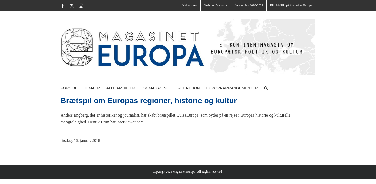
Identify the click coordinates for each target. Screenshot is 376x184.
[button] (281, 88)
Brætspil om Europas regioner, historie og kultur (149, 100)
